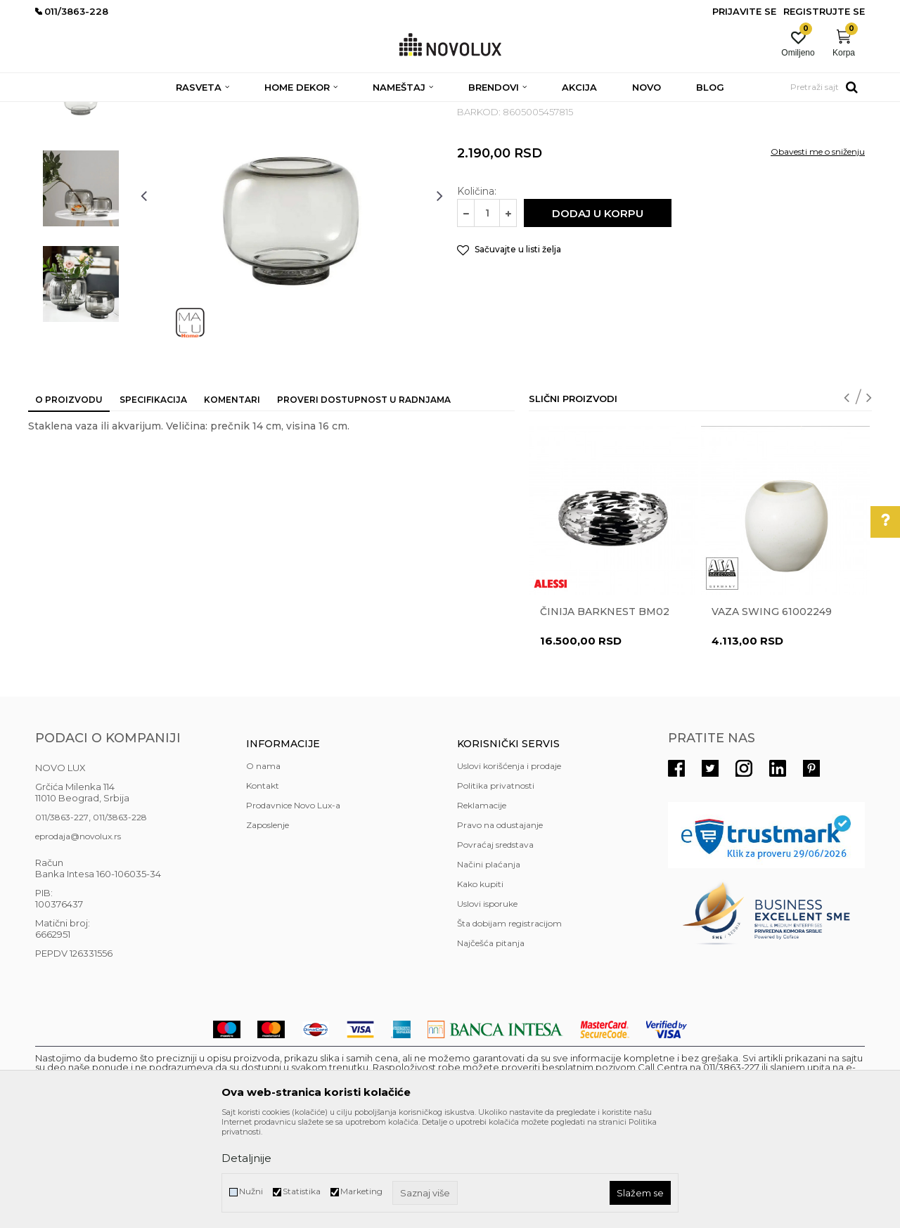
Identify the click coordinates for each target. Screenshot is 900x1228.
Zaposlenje (267, 927)
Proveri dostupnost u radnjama (364, 501)
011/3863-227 (62, 919)
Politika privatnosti (495, 887)
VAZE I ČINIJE (344, 110)
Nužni (251, 1191)
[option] (81, 194)
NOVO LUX (58, 110)
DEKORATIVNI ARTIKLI (259, 110)
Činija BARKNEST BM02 (604, 713)
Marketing (361, 1191)
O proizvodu (69, 501)
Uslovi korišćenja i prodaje (509, 867)
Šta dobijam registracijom (509, 1025)
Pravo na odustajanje (500, 927)
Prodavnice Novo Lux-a (293, 907)
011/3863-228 (120, 919)
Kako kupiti (480, 986)
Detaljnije (246, 1158)
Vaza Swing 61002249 (772, 713)
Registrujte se (824, 11)
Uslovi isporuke (487, 1005)
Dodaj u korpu (597, 315)
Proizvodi (110, 110)
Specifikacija (153, 501)
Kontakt (262, 887)
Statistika (302, 1191)
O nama (263, 867)
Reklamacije (481, 907)
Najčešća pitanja (491, 1045)
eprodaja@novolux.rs (78, 938)
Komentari (232, 501)
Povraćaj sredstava (495, 946)
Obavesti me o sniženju (818, 253)
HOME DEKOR (171, 110)
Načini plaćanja (488, 966)
